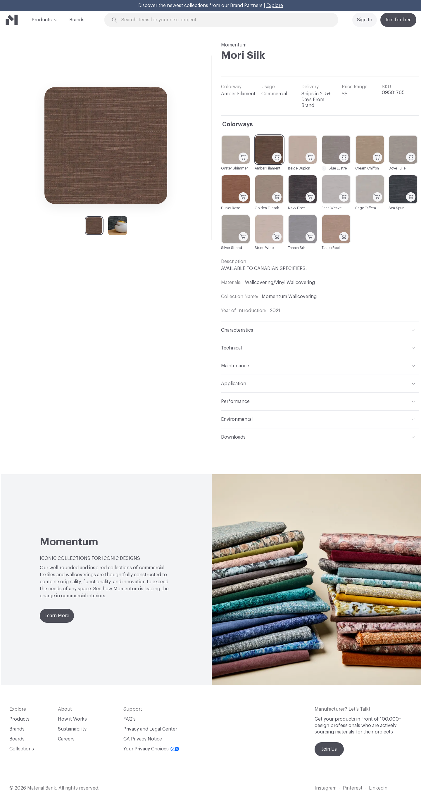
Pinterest (353, 788)
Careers (66, 739)
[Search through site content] (224, 20)
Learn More (56, 615)
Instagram (326, 788)
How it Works (72, 719)
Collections (21, 749)
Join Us (329, 749)
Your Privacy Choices (151, 749)
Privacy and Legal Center (150, 729)
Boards (17, 739)
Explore (274, 5)
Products (42, 19)
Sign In (364, 20)
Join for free (398, 20)
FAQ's (129, 719)
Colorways (237, 124)
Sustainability (72, 729)
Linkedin (378, 788)
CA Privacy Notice (142, 739)
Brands (76, 20)
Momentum (233, 45)
